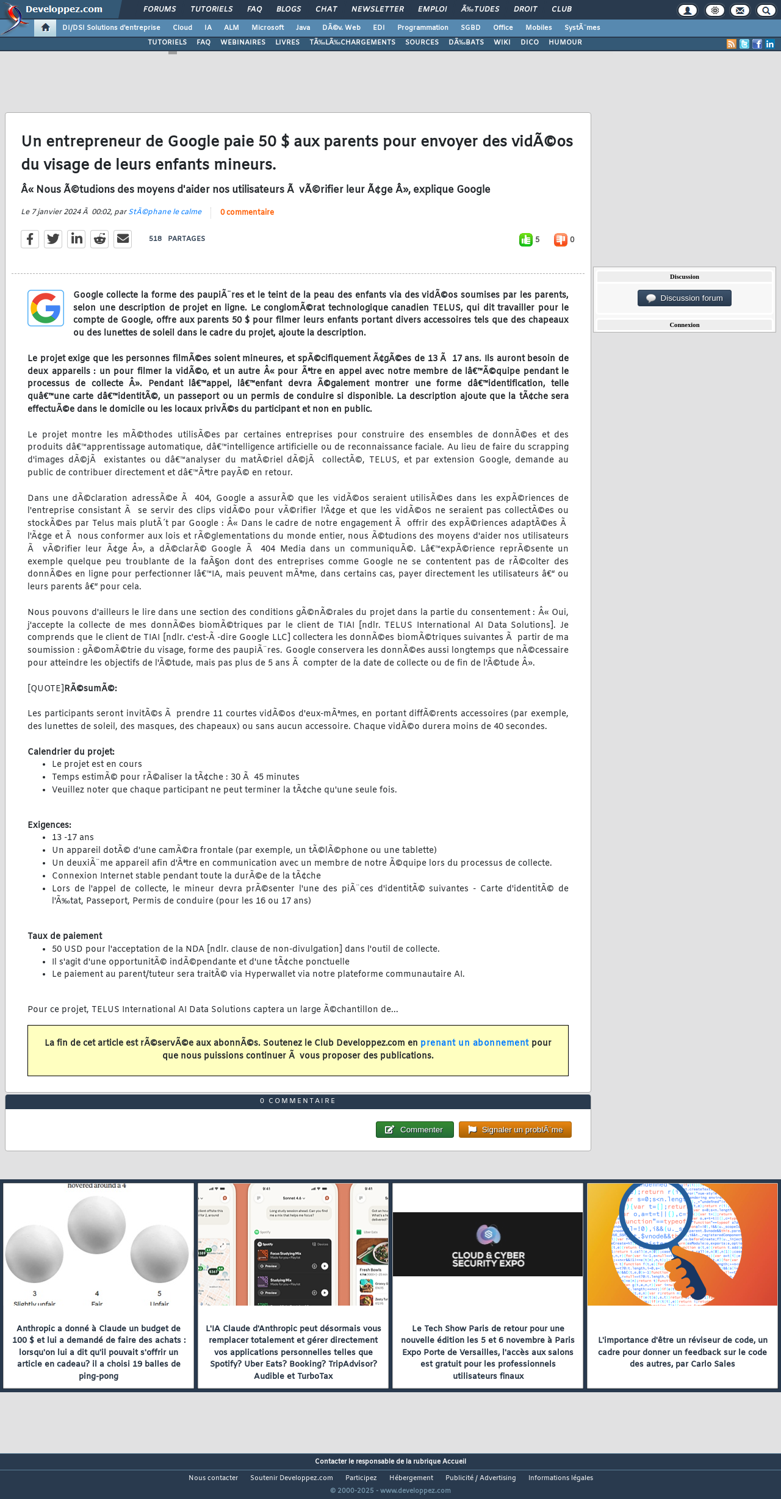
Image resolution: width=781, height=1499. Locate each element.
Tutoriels (211, 10)
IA (208, 28)
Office (503, 28)
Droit (525, 10)
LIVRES (287, 42)
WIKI (502, 42)
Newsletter (377, 10)
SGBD (471, 28)
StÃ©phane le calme (164, 220)
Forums (159, 10)
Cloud (182, 28)
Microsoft (267, 28)
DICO (529, 42)
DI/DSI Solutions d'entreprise (111, 28)
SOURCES (422, 42)
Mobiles (538, 28)
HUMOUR (565, 42)
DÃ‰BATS (466, 42)
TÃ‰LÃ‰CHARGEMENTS (352, 42)
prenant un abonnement (474, 1051)
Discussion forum (684, 298)
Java (303, 28)
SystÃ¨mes (582, 28)
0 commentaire (247, 221)
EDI (379, 28)
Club (561, 10)
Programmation (422, 28)
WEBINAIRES (242, 42)
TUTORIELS (167, 42)
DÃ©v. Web (341, 28)
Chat (326, 10)
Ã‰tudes (480, 10)
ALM (231, 28)
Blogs (288, 10)
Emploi (432, 10)
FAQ (254, 10)
